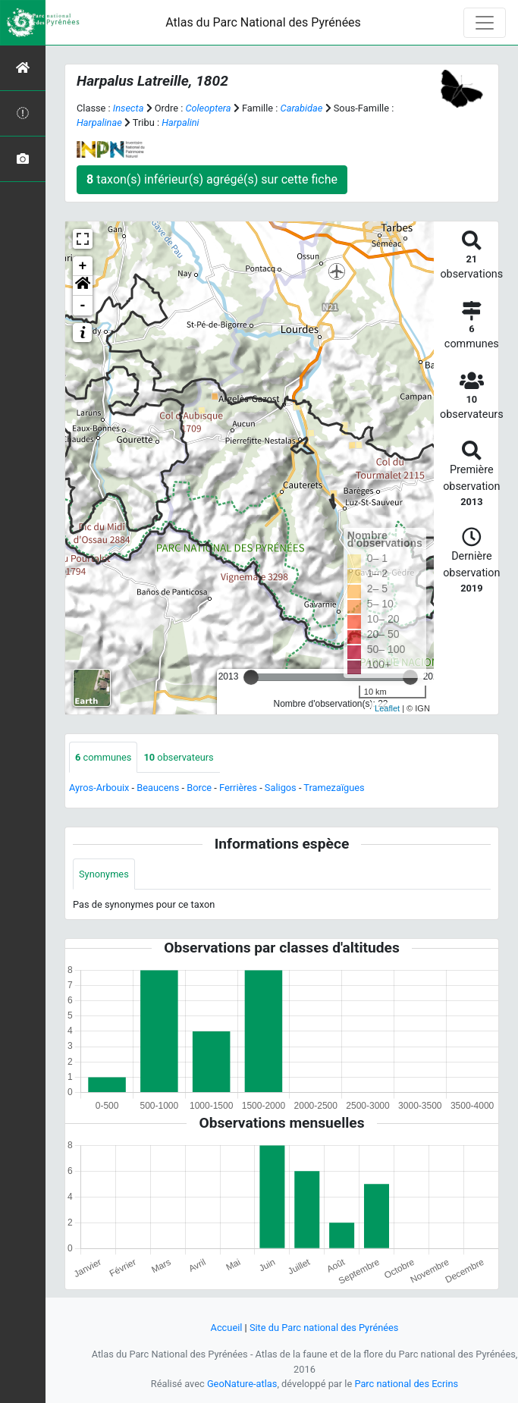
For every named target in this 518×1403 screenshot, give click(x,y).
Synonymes (104, 874)
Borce (199, 787)
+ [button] (83, 266)
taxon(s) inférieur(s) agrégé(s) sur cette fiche (211, 179)
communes (103, 757)
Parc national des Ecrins (406, 1383)
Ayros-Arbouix (99, 787)
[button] (83, 286)
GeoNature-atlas (242, 1383)
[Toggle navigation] (484, 23)
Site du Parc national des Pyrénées (324, 1327)
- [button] (83, 306)
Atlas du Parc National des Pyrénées (263, 22)
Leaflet (387, 708)
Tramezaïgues (333, 787)
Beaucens (158, 787)
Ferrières (238, 787)
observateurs (178, 757)
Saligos (281, 787)
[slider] (251, 677)
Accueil (227, 1327)
